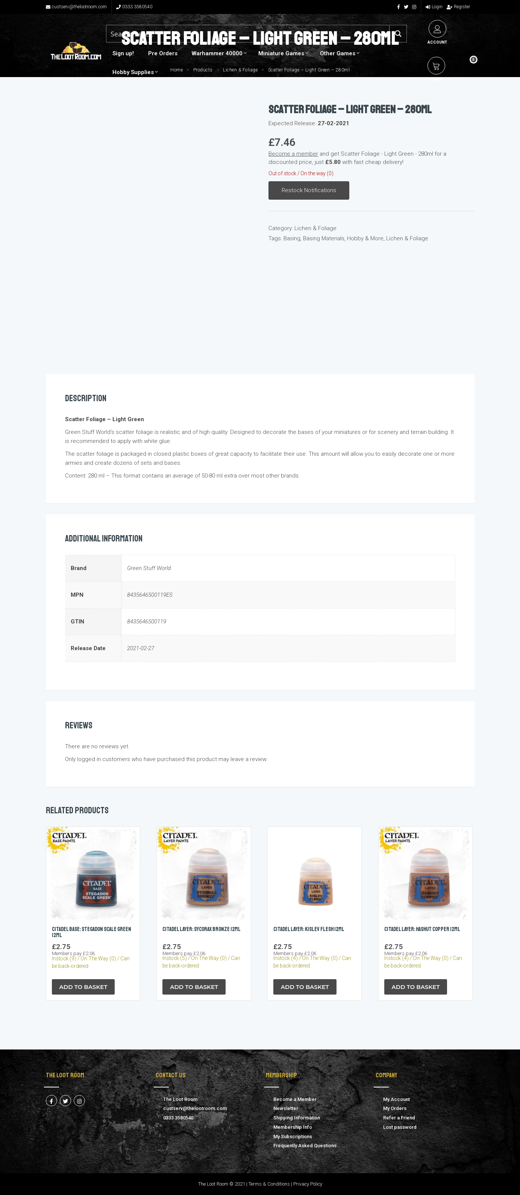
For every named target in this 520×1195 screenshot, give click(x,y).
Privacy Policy (307, 1184)
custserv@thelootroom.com (76, 6)
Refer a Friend (399, 1118)
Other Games (337, 53)
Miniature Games (281, 53)
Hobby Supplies (133, 72)
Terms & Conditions (269, 1184)
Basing (291, 238)
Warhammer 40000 (217, 53)
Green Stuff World (149, 568)
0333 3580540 (134, 6)
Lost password (400, 1127)
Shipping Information (296, 1118)
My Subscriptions (292, 1136)
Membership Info (292, 1127)
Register (458, 6)
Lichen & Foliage (315, 228)
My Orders (394, 1108)
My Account (396, 1099)
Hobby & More (365, 238)
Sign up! (123, 53)
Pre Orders (162, 53)
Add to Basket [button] (83, 986)
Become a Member (295, 1099)
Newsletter (285, 1108)
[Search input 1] (240, 33)
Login (434, 6)
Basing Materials (323, 238)
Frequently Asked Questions (305, 1145)
